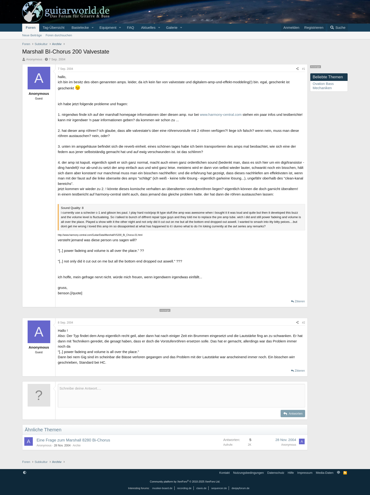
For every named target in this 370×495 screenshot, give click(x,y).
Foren (31, 27)
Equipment (107, 27)
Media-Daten (324, 472)
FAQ (130, 27)
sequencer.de (219, 488)
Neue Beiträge (32, 35)
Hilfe (291, 472)
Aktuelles (148, 27)
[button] (92, 28)
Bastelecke (80, 27)
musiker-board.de (162, 488)
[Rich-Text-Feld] (181, 396)
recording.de (184, 488)
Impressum (304, 472)
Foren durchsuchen (59, 35)
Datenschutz (275, 472)
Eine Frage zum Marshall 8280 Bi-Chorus (73, 440)
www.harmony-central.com (221, 114)
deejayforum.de (240, 488)
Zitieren (300, 301)
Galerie (171, 27)
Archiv (76, 445)
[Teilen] (297, 69)
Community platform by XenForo (185, 481)
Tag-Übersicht (54, 27)
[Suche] (338, 28)
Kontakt (224, 472)
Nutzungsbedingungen (248, 472)
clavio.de (201, 488)
